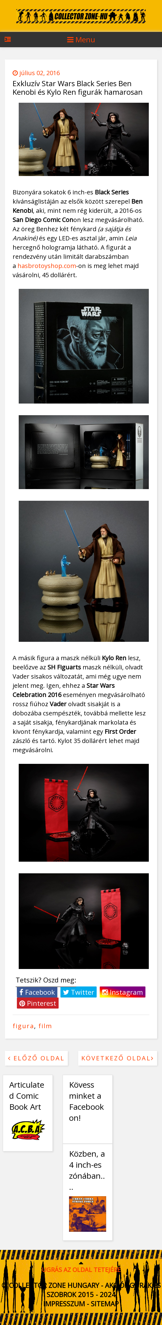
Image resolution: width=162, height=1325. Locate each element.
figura (23, 1026)
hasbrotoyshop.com (46, 266)
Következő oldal (117, 1058)
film (45, 1026)
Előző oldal (36, 1058)
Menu (81, 39)
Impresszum (64, 1303)
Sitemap (105, 1303)
